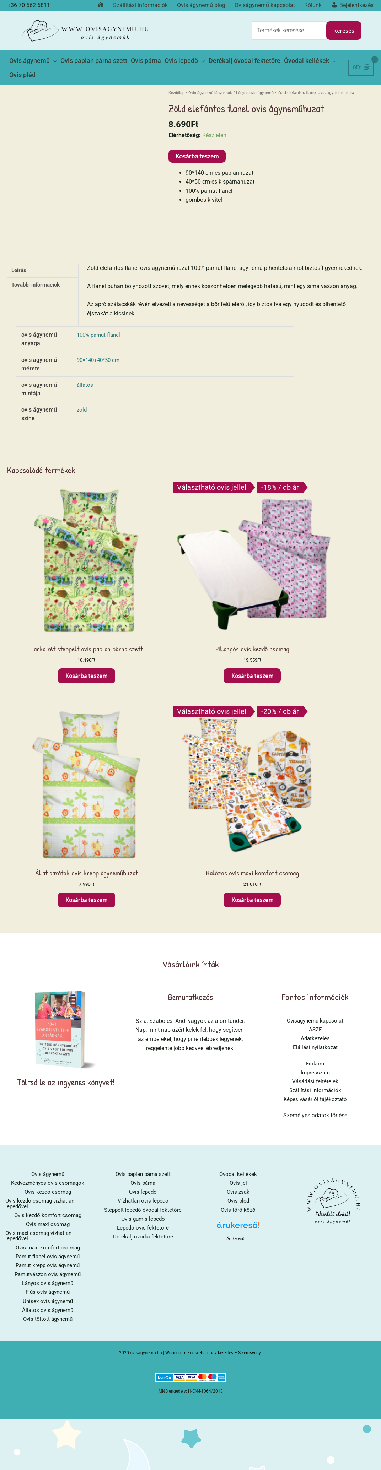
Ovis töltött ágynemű (48, 1036)
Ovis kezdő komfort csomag (47, 929)
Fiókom (315, 774)
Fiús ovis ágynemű (47, 1008)
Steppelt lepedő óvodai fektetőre (143, 923)
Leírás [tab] (20, 258)
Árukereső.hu (237, 952)
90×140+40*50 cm (100, 348)
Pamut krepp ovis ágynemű (48, 980)
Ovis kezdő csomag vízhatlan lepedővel (42, 917)
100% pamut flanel (100, 322)
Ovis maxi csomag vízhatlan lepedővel (40, 950)
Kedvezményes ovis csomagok (47, 895)
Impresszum (315, 783)
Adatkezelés (315, 748)
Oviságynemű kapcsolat (315, 730)
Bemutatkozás (190, 706)
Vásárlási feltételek (315, 792)
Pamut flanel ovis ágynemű (48, 971)
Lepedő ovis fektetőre (143, 941)
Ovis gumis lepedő (143, 932)
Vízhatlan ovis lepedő (143, 914)
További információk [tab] (38, 273)
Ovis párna (142, 895)
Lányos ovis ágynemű (264, 80)
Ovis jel (238, 895)
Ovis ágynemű (48, 886)
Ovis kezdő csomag (47, 904)
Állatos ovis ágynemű (48, 1027)
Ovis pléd (238, 914)
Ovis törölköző (238, 923)
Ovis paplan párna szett (143, 886)
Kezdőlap (177, 80)
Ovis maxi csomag (48, 938)
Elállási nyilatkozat (315, 757)
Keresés (343, 27)
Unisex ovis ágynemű (47, 1017)
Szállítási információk (315, 801)
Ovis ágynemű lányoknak (214, 80)
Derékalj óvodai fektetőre (143, 951)
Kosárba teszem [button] (50, 603)
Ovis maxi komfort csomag (48, 962)
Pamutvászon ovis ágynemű (48, 990)
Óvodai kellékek (238, 886)
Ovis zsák (238, 904)
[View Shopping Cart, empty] (360, 58)
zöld (82, 397)
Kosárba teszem (197, 144)
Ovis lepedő (142, 904)
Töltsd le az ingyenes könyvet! (65, 791)
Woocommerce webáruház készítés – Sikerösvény (213, 1070)
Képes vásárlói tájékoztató (315, 811)
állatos (85, 372)
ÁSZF (315, 739)
